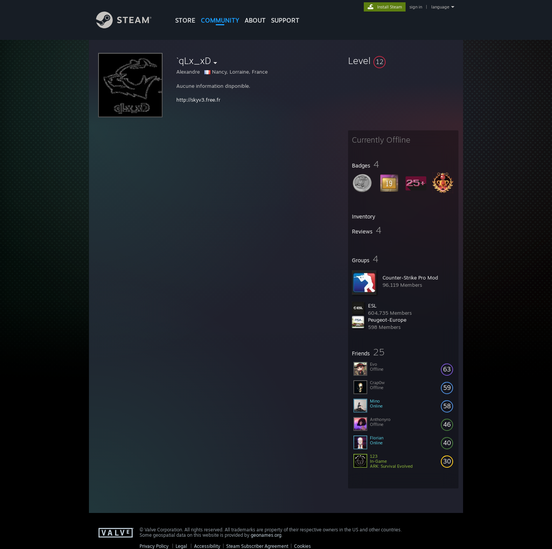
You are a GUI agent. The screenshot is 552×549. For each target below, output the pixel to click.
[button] (403, 60)
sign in (415, 7)
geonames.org (266, 535)
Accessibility (207, 546)
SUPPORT (285, 20)
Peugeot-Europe (387, 320)
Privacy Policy (154, 546)
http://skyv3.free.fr (198, 100)
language (440, 7)
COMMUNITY (220, 20)
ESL (372, 305)
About (255, 20)
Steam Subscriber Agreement (257, 546)
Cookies (302, 546)
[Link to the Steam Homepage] (129, 26)
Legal (181, 546)
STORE (185, 20)
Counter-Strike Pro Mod (410, 277)
